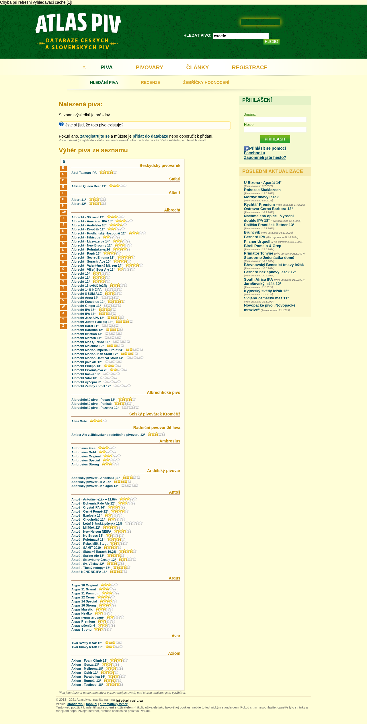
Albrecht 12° (80, 281)
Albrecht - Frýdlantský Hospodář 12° (98, 233)
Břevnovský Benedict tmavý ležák (274, 265)
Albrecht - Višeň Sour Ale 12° (93, 269)
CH (64, 211)
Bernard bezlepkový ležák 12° (270, 272)
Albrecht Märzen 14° (86, 338)
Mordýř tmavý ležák (261, 197)
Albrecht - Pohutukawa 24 (90, 249)
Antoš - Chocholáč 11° (88, 519)
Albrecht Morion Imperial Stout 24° (97, 350)
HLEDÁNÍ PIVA (104, 82)
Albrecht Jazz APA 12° (87, 317)
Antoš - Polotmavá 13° (88, 539)
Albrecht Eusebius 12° (88, 301)
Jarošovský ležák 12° (262, 284)
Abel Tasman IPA (84, 172)
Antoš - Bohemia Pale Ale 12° (93, 503)
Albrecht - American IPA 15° (92, 221)
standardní (75, 704)
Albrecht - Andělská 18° (89, 225)
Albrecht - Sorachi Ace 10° (91, 261)
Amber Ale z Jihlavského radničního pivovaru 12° (108, 434)
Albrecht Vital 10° (84, 378)
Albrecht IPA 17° (83, 313)
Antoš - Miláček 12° (85, 527)
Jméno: (250, 114)
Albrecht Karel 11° (85, 326)
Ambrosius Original (86, 456)
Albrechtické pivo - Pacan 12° (93, 399)
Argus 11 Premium (85, 593)
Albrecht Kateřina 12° (87, 330)
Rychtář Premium (259, 204)
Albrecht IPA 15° (83, 309)
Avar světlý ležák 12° (86, 643)
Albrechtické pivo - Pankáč (91, 403)
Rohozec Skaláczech (262, 190)
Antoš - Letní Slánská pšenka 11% (96, 523)
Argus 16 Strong (83, 605)
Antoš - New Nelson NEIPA (91, 531)
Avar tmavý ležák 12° (87, 647)
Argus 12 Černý (83, 597)
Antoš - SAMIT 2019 (86, 547)
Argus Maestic (82, 609)
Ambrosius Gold (83, 452)
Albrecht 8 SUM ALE (86, 293)
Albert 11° (78, 199)
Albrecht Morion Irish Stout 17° (94, 354)
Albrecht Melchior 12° (87, 346)
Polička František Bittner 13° (269, 225)
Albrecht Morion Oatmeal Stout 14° (97, 358)
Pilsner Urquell (257, 241)
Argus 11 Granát (83, 589)
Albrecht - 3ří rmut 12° (87, 217)
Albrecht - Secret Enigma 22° (93, 257)
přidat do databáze (150, 136)
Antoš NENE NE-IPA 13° (89, 571)
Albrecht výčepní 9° (86, 382)
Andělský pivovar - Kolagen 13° (94, 486)
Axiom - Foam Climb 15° (89, 660)
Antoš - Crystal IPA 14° (88, 507)
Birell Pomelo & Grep (262, 246)
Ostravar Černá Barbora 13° (268, 209)
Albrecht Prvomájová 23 (89, 370)
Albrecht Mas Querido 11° (90, 342)
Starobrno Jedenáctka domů (269, 257)
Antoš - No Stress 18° (87, 535)
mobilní (91, 704)
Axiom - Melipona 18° (87, 668)
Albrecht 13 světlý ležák (89, 285)
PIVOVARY (149, 67)
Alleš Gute (79, 421)
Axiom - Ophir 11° (84, 672)
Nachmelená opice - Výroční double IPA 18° (269, 218)
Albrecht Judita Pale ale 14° (92, 322)
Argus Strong (81, 629)
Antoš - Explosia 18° (86, 515)
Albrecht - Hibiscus (85, 237)
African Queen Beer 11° (88, 186)
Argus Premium (83, 621)
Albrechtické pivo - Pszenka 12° (95, 407)
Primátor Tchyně (258, 253)
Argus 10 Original (84, 585)
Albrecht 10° (80, 273)
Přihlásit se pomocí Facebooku (265, 150)
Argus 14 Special (84, 601)
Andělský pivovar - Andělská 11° (95, 478)
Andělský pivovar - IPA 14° (91, 482)
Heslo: (249, 124)
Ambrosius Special (85, 460)
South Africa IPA (258, 279)
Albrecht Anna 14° (84, 297)
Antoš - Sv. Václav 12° (87, 563)
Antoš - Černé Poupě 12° (89, 511)
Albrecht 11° (80, 277)
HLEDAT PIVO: (198, 35)
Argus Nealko (81, 613)
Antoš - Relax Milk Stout (89, 543)
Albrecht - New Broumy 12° (91, 245)
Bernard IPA (254, 237)
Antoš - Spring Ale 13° (87, 555)
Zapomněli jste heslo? (265, 157)
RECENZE (150, 82)
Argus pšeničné (83, 625)
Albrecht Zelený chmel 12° (91, 386)
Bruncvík (252, 232)
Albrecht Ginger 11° (86, 305)
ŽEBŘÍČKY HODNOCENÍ (206, 82)
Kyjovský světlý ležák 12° (266, 291)
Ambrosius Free (83, 448)
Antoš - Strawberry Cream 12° (93, 559)
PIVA (106, 67)
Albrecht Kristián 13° (86, 334)
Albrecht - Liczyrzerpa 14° (90, 241)
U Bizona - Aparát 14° (263, 182)
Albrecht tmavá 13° (85, 374)
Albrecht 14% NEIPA (86, 289)
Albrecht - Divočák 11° (88, 229)
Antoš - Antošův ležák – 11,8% (94, 499)
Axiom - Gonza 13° (85, 664)
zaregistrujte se (95, 136)
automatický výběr (114, 704)
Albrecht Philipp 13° (86, 366)
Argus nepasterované (87, 617)
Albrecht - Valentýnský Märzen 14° (97, 265)
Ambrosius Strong (85, 464)
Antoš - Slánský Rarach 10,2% (93, 551)
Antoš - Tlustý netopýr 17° (90, 567)
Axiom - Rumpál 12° (86, 680)
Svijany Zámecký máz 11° (266, 298)
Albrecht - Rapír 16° (86, 253)
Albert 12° (78, 203)
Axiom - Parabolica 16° (88, 676)
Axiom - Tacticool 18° (87, 684)
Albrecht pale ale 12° (86, 362)
